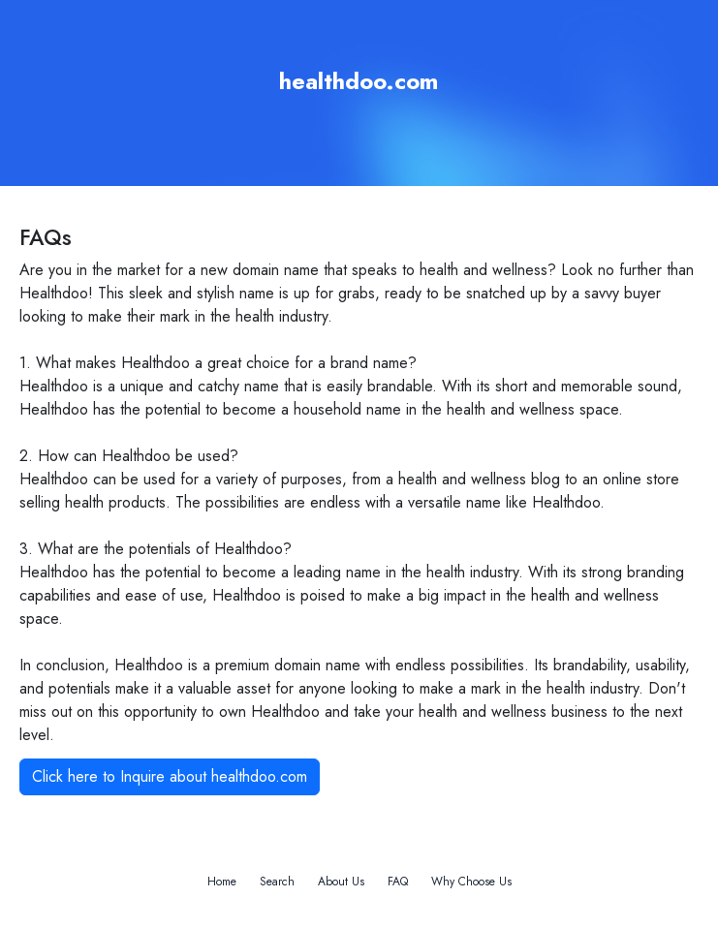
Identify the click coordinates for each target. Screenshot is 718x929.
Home (221, 881)
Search (277, 881)
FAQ (398, 881)
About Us (341, 881)
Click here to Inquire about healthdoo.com (169, 776)
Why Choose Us (471, 881)
